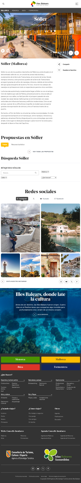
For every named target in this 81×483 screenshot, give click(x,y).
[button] (70, 53)
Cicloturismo (5, 383)
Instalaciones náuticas (43, 398)
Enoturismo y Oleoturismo (60, 388)
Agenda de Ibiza (46, 438)
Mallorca (3, 436)
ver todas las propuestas (43, 151)
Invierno (3, 413)
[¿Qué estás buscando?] (20, 172)
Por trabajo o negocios (36, 413)
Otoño (3, 416)
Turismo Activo (3, 388)
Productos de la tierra (71, 388)
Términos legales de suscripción (57, 476)
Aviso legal (44, 476)
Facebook (59, 199)
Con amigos (32, 419)
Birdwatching (32, 383)
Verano (3, 419)
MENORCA (15, 10)
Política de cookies (34, 476)
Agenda (57, 413)
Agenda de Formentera (67, 438)
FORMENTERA (33, 10)
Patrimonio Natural (43, 384)
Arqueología (16, 401)
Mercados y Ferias (70, 384)
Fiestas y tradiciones (15, 398)
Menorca (23, 436)
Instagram (22, 199)
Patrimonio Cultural (4, 402)
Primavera (4, 422)
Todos (4, 144)
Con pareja (32, 416)
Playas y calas (32, 398)
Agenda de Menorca (66, 436)
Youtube (44, 199)
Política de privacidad (21, 476)
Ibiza (2, 438)
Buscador (58, 419)
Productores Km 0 (60, 384)
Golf (2, 391)
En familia (32, 422)
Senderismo (16, 387)
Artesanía (4, 398)
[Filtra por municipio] (4, 178)
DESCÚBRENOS (43, 314)
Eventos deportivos (15, 384)
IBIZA (24, 10)
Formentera (24, 438)
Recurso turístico (17, 144)
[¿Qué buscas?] (48, 178)
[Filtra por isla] (45, 172)
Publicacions (59, 416)
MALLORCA (5, 10)
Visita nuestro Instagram (16, 281)
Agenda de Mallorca (47, 436)
